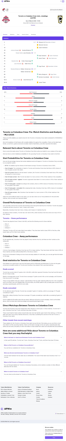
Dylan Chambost (43, 47)
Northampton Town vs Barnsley (8, 397)
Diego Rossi (53, 74)
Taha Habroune (52, 58)
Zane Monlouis (27, 79)
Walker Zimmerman (26, 69)
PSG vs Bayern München (6, 389)
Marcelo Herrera (43, 45)
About (37, 389)
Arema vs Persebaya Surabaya (25, 389)
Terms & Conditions (40, 399)
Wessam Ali (42, 42)
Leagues (50, 391)
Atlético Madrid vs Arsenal (6, 391)
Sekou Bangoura (43, 74)
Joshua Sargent (15, 50)
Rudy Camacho (42, 55)
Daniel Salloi (19, 53)
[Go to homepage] (6, 1)
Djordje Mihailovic (26, 50)
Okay (54, 437)
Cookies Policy (57, 433)
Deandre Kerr (15, 61)
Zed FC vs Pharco (22, 397)
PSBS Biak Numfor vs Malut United (25, 391)
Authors (38, 391)
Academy (50, 397)
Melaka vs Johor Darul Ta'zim (24, 393)
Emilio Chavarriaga (26, 61)
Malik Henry (28, 63)
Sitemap (38, 401)
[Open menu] (63, 1)
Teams (49, 393)
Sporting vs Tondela (5, 393)
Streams (50, 395)
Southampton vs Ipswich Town (7, 395)
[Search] (60, 1)
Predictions (50, 389)
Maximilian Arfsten (50, 42)
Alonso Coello (16, 79)
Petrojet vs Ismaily (22, 395)
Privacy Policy (39, 395)
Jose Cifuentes (27, 53)
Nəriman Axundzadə (44, 77)
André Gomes (55, 77)
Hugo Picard (42, 66)
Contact (38, 393)
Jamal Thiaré (42, 58)
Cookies (38, 397)
